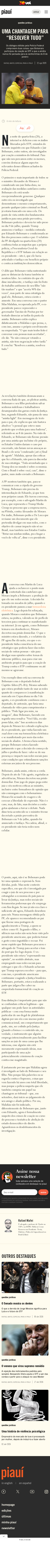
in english (7, 1483)
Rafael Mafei (25, 1220)
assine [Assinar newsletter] (43, 1192)
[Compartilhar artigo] (28, 128)
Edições (6, 1510)
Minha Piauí (9, 1522)
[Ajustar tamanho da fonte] (21, 128)
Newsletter (8, 1528)
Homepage (8, 1504)
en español (25, 1483)
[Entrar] (36, 12)
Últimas (6, 1516)
